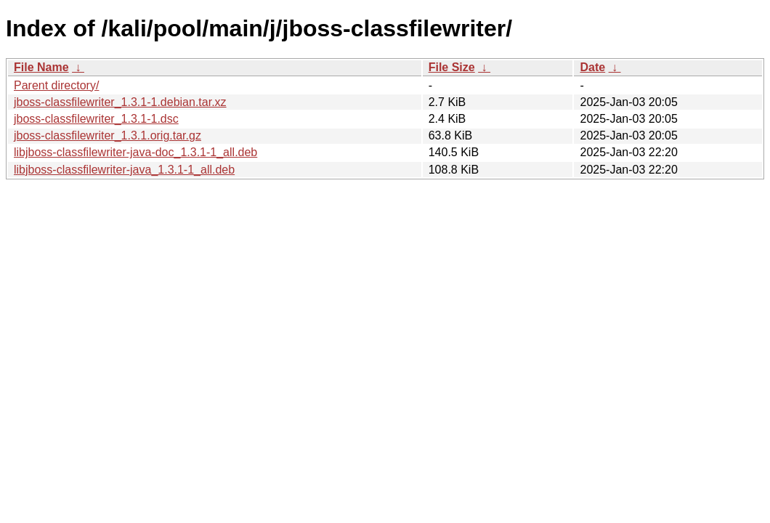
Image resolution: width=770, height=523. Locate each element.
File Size (452, 67)
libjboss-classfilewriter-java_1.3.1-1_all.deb (124, 169)
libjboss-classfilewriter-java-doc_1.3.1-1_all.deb (135, 152)
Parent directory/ (56, 85)
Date (592, 67)
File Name (41, 67)
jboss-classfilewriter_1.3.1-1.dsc (96, 119)
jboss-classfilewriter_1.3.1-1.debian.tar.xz (120, 102)
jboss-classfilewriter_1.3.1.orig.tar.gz (107, 135)
